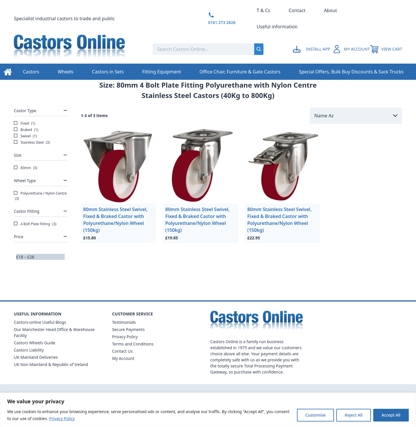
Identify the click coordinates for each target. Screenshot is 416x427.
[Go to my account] (312, 49)
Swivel (25, 136)
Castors (31, 72)
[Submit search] (258, 49)
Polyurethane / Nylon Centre (40, 196)
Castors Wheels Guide (34, 342)
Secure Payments (128, 329)
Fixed (24, 123)
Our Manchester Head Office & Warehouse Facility (54, 332)
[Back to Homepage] (78, 49)
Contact (297, 10)
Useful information (277, 26)
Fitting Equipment (161, 72)
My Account (123, 358)
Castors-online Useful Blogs (40, 322)
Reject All (353, 415)
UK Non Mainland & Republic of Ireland (51, 364)
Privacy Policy (62, 418)
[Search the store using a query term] (190, 49)
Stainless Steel (32, 142)
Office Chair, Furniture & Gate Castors (240, 72)
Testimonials (124, 322)
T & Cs (263, 10)
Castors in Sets (108, 72)
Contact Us (122, 351)
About (330, 10)
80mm (25, 168)
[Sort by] (356, 116)
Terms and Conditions (132, 344)
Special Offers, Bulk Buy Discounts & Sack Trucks (351, 72)
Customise (315, 415)
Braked (26, 129)
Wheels (66, 72)
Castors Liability (29, 350)
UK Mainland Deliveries (36, 357)
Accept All (391, 415)
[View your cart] (386, 49)
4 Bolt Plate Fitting (35, 224)
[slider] (16, 260)
